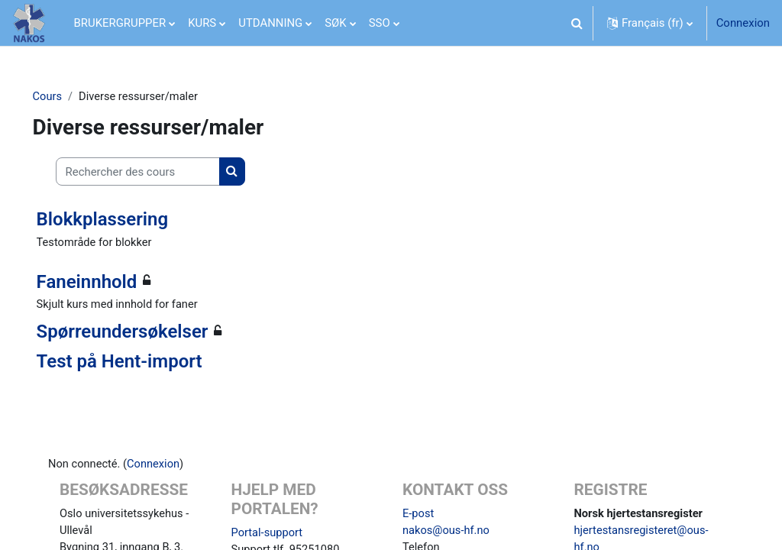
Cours (69, 97)
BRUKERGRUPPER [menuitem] (120, 23)
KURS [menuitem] (202, 23)
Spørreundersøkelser (144, 333)
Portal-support (274, 534)
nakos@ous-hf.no (446, 532)
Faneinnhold (108, 282)
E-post (418, 515)
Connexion (743, 23)
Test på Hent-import (141, 362)
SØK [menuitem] (335, 23)
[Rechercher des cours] (159, 172)
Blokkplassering (124, 219)
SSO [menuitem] (379, 23)
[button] (577, 23)
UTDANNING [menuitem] (270, 23)
